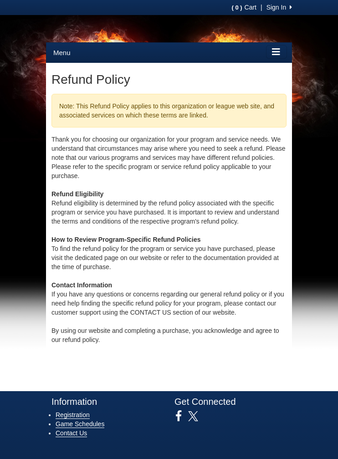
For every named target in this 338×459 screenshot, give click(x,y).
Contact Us (71, 433)
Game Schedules (80, 424)
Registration (73, 414)
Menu (62, 52)
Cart (244, 7)
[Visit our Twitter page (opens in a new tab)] (196, 416)
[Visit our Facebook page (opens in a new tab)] (182, 416)
